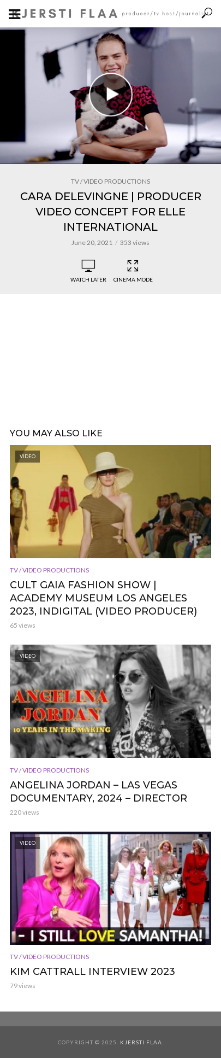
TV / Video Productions (110, 181)
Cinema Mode (133, 271)
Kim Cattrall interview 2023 (92, 972)
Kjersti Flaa (141, 1042)
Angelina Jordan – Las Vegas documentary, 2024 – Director (98, 791)
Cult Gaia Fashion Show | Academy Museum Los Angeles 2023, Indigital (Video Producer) (103, 598)
